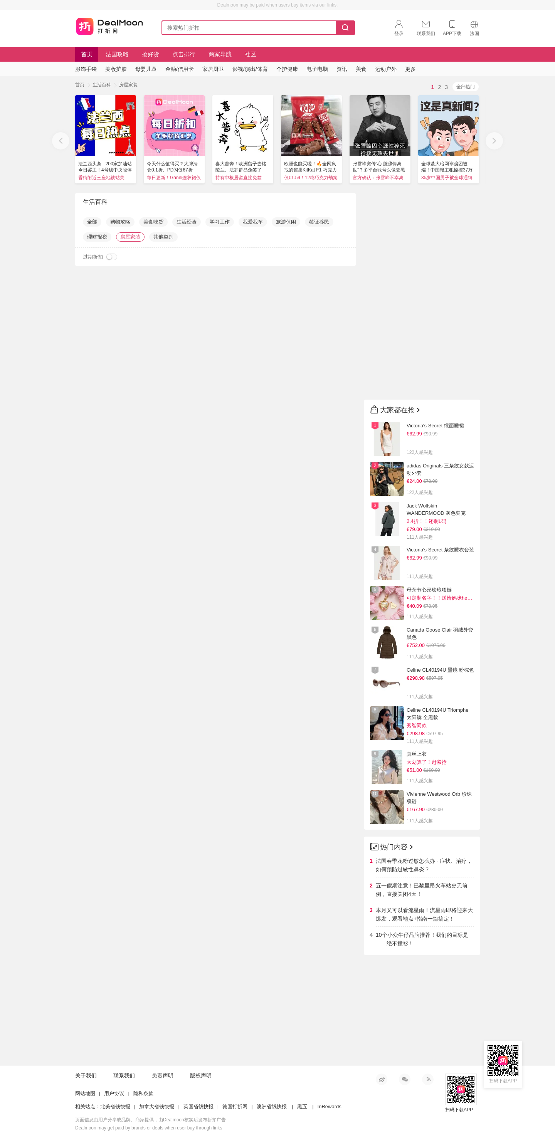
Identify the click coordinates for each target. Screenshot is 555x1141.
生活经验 (187, 222)
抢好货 (150, 54)
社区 (250, 54)
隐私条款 (143, 1093)
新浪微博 (381, 1079)
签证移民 (319, 222)
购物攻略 (120, 222)
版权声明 (201, 1075)
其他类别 (163, 237)
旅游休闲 (286, 222)
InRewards (329, 1106)
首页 (86, 54)
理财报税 (97, 237)
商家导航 (220, 54)
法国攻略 (117, 54)
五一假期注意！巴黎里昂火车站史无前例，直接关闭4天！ (422, 889)
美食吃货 (153, 222)
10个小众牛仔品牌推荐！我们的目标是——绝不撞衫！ (422, 939)
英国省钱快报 (198, 1106)
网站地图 (85, 1093)
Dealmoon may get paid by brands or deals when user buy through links (148, 1128)
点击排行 (183, 54)
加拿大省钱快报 (156, 1106)
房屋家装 (128, 84)
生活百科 (101, 84)
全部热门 (465, 86)
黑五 (302, 1106)
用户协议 (114, 1093)
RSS (428, 1079)
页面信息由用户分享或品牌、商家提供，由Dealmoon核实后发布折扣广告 (150, 1120)
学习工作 (220, 222)
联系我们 (124, 1075)
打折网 (109, 26)
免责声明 (162, 1075)
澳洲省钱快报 (272, 1106)
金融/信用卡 (179, 69)
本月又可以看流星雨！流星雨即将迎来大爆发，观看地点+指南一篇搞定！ (424, 914)
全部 (92, 222)
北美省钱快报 (115, 1106)
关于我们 (86, 1075)
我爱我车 (253, 222)
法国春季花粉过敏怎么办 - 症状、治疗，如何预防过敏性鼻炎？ (424, 865)
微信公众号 (404, 1079)
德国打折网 (234, 1106)
